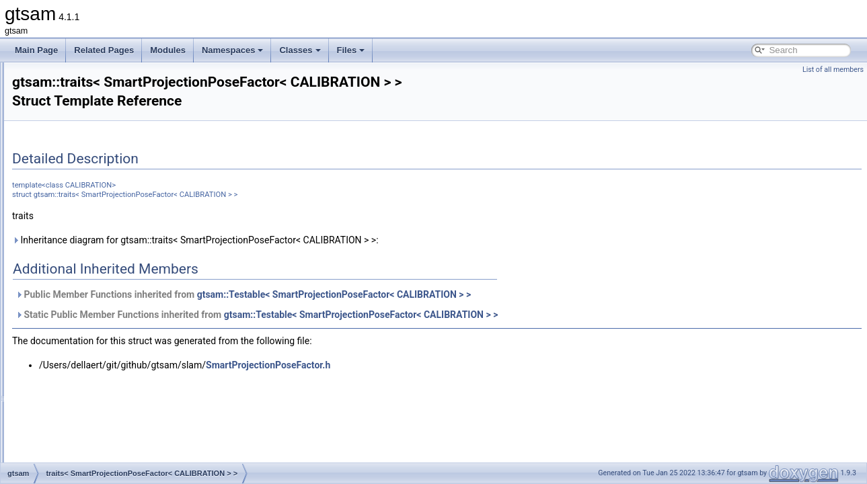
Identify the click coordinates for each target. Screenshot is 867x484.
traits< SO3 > (79, 357)
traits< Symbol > (84, 431)
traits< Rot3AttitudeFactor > (104, 195)
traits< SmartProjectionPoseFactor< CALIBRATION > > (153, 269)
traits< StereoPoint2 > (94, 416)
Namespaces (233, 50)
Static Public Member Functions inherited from (425, 314)
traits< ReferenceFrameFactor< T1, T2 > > (131, 121)
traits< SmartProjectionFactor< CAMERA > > (135, 254)
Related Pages (104, 50)
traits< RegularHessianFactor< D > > (120, 135)
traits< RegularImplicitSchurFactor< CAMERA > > (143, 150)
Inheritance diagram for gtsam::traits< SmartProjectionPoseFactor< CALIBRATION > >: (363, 240)
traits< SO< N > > (86, 387)
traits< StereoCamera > (97, 402)
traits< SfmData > (86, 209)
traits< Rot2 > (79, 165)
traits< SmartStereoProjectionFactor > (122, 313)
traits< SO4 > (79, 372)
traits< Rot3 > (79, 180)
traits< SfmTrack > (88, 224)
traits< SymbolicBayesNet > (104, 446)
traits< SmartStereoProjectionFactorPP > (128, 328)
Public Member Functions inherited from (411, 294)
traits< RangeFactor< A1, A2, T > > (117, 91)
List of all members (833, 69)
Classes (299, 50)
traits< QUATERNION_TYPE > (110, 76)
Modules (168, 50)
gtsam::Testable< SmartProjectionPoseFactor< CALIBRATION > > (502, 294)
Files (351, 50)
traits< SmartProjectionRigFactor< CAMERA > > (141, 298)
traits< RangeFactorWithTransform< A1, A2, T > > (143, 106)
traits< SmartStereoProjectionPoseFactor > (132, 343)
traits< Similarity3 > (89, 239)
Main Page (36, 50)
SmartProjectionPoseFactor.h (436, 365)
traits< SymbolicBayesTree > (106, 461)
